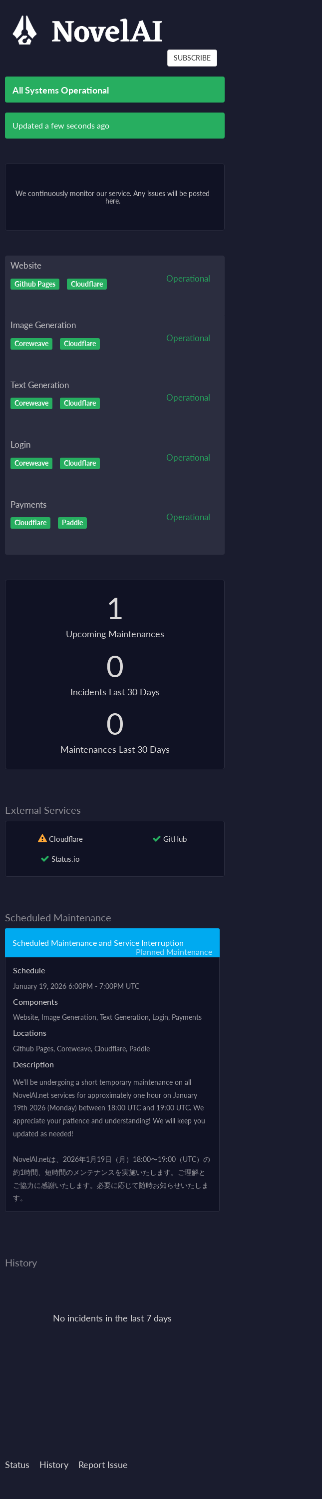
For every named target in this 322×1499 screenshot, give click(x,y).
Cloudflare (87, 284)
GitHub (175, 838)
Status (17, 1464)
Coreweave (31, 344)
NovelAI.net (31, 1095)
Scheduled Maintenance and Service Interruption (98, 942)
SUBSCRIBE (192, 58)
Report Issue (103, 1464)
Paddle (72, 523)
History (53, 1464)
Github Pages (34, 284)
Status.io (65, 858)
